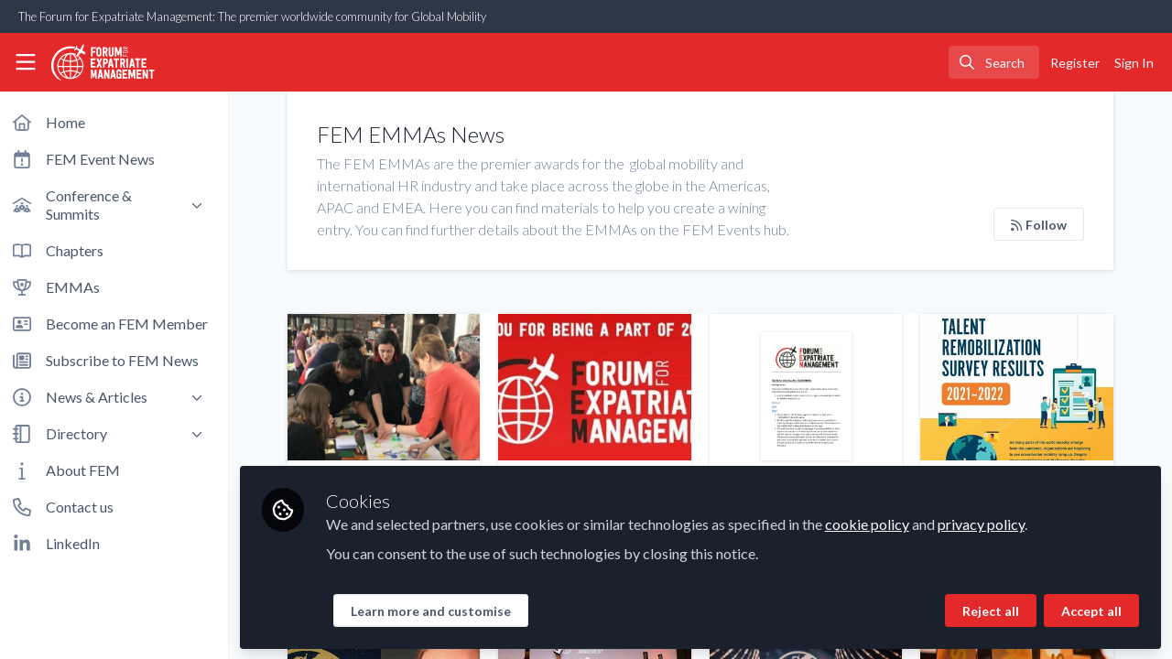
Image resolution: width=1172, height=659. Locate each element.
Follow (1039, 224)
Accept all (1091, 610)
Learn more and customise (436, 610)
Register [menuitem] (1075, 62)
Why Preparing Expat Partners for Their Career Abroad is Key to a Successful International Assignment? (388, 387)
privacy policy (986, 523)
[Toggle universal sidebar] (25, 62)
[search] (994, 62)
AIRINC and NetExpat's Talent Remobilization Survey (1017, 387)
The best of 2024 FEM (598, 387)
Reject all (990, 610)
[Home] (95, 62)
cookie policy (872, 523)
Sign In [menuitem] (1134, 62)
